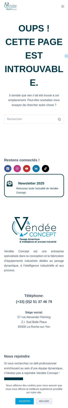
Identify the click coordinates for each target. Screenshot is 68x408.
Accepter (24, 401)
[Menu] (62, 6)
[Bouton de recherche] (59, 119)
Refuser (44, 401)
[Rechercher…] (29, 119)
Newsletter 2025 (31, 183)
